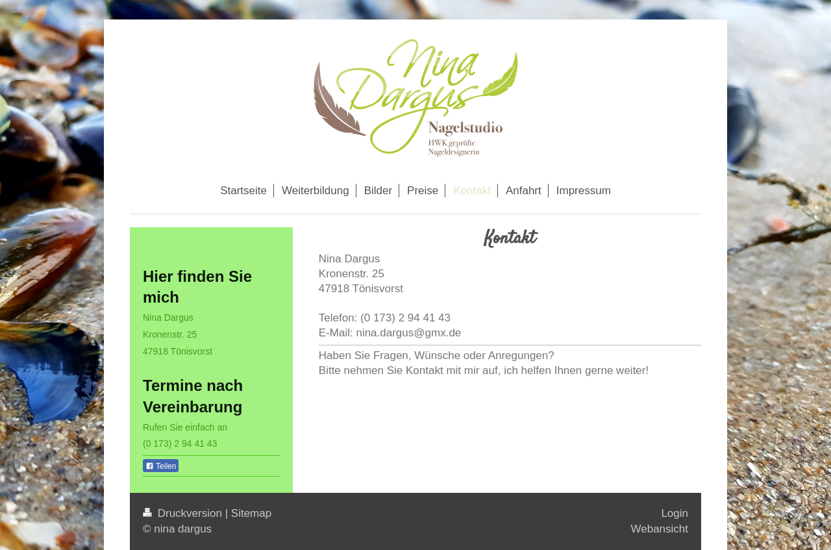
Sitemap (251, 513)
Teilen (160, 466)
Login (674, 513)
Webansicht (659, 529)
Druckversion (184, 513)
